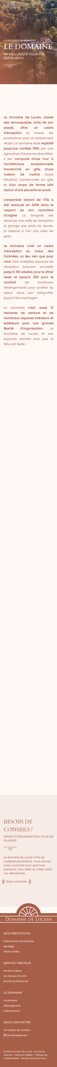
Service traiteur (12, 971)
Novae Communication (33, 1058)
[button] (52, 4)
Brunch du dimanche (15, 981)
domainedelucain (15, 1035)
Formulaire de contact (16, 1030)
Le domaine (10, 1000)
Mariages (8, 946)
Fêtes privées (11, 951)
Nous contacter (16, 881)
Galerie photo (11, 1011)
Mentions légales (24, 1054)
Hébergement (12, 1005)
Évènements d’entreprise (18, 941)
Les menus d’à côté (14, 976)
